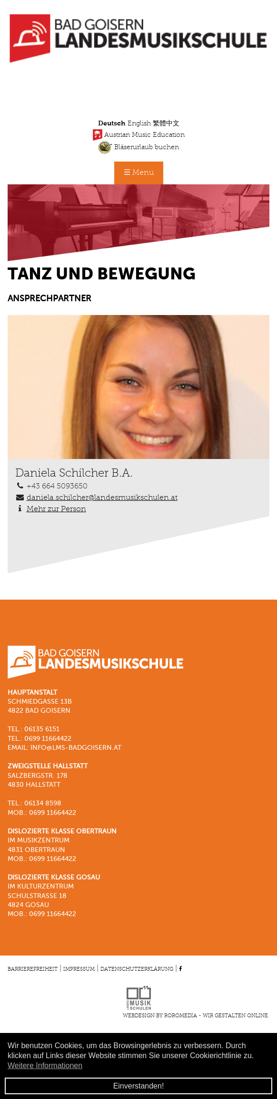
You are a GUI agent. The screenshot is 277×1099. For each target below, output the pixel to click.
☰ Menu (139, 173)
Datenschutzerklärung (136, 969)
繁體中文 (166, 123)
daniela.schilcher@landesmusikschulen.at (102, 498)
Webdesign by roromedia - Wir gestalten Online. (196, 1016)
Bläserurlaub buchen (138, 147)
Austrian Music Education (139, 135)
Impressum (79, 969)
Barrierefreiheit (33, 969)
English (139, 123)
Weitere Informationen (45, 1065)
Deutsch (112, 123)
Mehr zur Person (56, 509)
